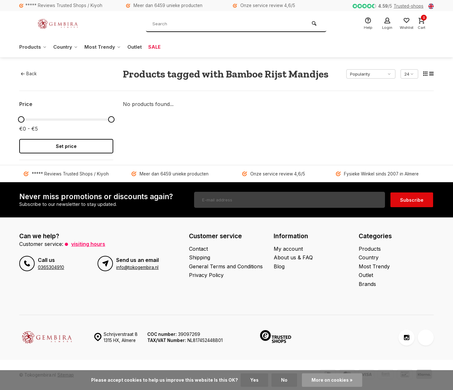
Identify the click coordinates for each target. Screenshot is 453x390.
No (284, 380)
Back (29, 73)
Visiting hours (88, 243)
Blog (279, 266)
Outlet (140, 47)
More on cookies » (332, 380)
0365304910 (51, 266)
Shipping (199, 257)
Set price (66, 146)
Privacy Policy (206, 275)
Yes (254, 380)
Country (68, 47)
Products (33, 47)
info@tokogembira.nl (137, 266)
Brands (367, 283)
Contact (198, 248)
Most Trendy (107, 47)
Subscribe (411, 199)
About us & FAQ (293, 257)
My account (288, 248)
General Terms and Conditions (226, 266)
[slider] (21, 119)
